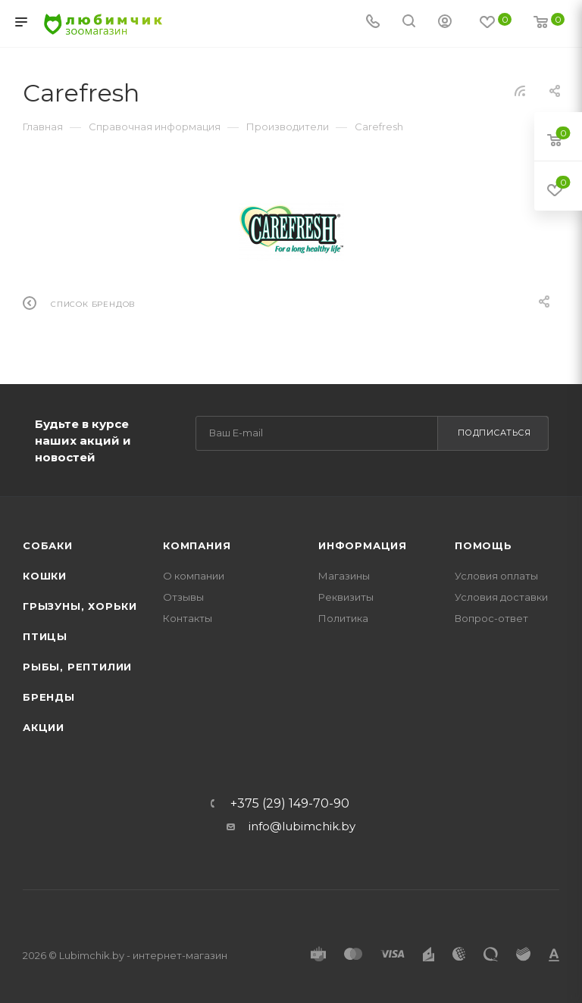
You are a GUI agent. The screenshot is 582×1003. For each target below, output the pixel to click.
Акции (43, 727)
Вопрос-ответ (491, 618)
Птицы (45, 636)
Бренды (49, 697)
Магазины (344, 576)
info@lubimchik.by (302, 826)
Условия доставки (501, 597)
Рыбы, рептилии (77, 667)
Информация (362, 545)
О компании (193, 576)
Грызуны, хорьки (80, 606)
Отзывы (183, 597)
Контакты (187, 618)
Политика (343, 618)
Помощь (483, 545)
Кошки (45, 576)
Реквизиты (346, 597)
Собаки (48, 545)
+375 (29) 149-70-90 (289, 804)
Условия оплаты (496, 576)
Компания (196, 545)
